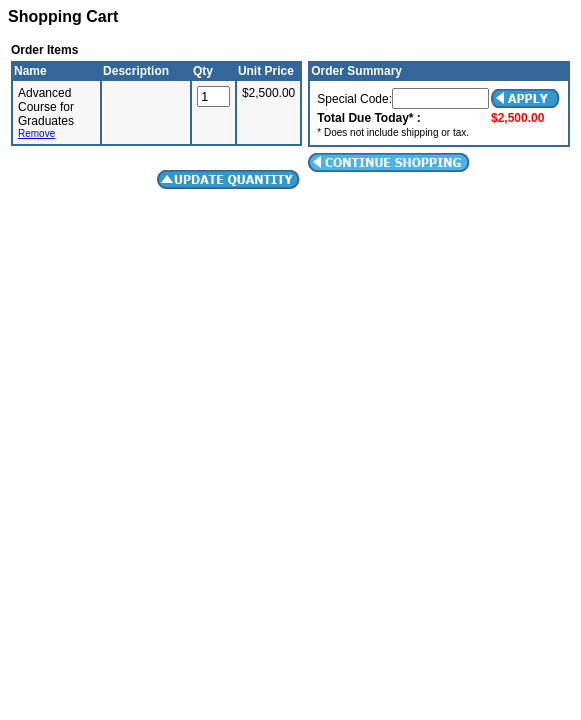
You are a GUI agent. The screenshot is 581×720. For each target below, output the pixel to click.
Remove (36, 133)
